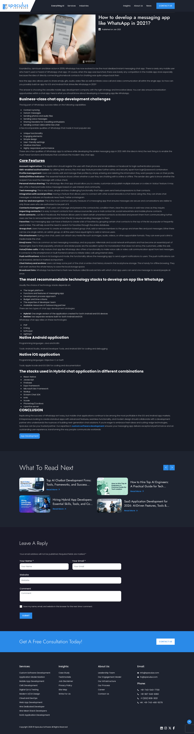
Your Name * (27, 561)
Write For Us (65, 693)
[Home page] (15, 5)
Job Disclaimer (66, 681)
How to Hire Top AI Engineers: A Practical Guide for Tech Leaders (149, 484)
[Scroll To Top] (189, 722)
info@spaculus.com (148, 672)
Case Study (64, 672)
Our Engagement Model (109, 677)
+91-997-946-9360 (148, 694)
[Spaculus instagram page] (165, 728)
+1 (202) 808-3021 (147, 698)
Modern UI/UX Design (29, 693)
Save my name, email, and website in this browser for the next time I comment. (58, 606)
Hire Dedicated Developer (32, 706)
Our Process (104, 685)
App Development (30, 436)
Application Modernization (32, 677)
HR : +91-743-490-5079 (150, 702)
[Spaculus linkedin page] (161, 728)
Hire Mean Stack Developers (33, 710)
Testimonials (65, 677)
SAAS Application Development (34, 715)
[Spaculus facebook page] (174, 728)
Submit (26, 615)
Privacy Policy (65, 685)
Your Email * (79, 561)
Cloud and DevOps (28, 698)
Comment (25, 588)
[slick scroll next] (172, 467)
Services (72, 5)
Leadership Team (106, 672)
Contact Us (165, 641)
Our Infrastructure (107, 681)
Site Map (63, 689)
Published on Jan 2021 (109, 29)
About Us (138, 5)
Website (24, 574)
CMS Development (28, 685)
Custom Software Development (34, 672)
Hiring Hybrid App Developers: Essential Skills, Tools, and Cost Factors (72, 502)
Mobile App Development (31, 681)
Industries (84, 5)
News (148, 5)
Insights (127, 5)
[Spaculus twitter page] (169, 728)
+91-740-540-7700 (148, 689)
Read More (53, 489)
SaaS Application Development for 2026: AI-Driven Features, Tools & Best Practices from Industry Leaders (147, 503)
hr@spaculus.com (147, 677)
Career (101, 689)
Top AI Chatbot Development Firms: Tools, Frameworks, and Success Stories (69, 482)
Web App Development (30, 702)
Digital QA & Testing (28, 689)
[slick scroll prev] (166, 467)
